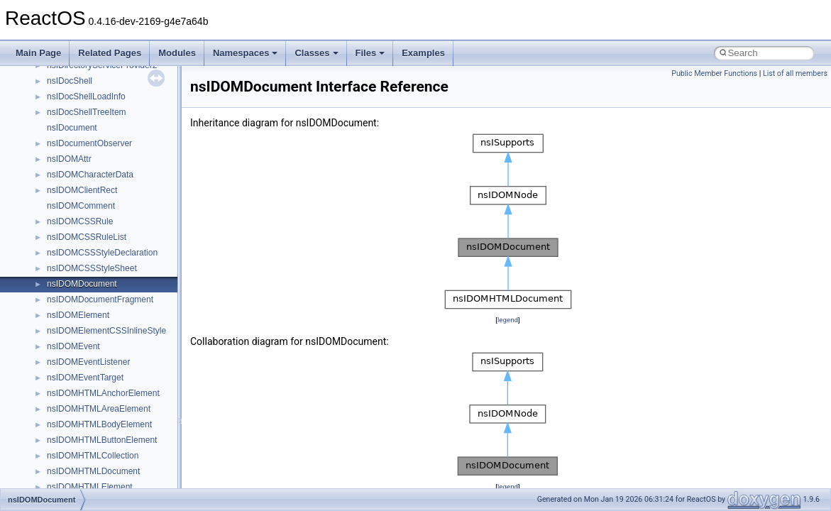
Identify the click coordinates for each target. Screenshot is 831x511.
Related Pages (109, 53)
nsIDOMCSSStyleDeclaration (102, 253)
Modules (177, 53)
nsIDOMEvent (73, 346)
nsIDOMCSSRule (80, 221)
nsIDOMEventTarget (85, 378)
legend (507, 320)
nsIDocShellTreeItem (86, 112)
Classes (316, 53)
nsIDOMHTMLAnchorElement (103, 393)
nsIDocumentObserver (89, 143)
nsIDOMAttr (69, 159)
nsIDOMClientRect (82, 190)
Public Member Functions (714, 73)
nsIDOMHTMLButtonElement (102, 440)
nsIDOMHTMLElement (90, 487)
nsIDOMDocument (82, 284)
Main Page (38, 53)
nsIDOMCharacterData (90, 175)
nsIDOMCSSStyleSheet (92, 268)
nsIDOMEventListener (88, 362)
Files (370, 53)
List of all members (795, 73)
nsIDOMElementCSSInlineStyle (106, 331)
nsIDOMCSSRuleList (86, 237)
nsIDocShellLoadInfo (86, 96)
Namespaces (245, 53)
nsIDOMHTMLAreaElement (98, 409)
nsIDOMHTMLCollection (92, 456)
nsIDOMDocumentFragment (100, 299)
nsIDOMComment (81, 206)
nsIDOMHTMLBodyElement (99, 424)
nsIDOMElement (78, 315)
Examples (423, 53)
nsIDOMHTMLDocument (93, 471)
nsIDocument (72, 128)
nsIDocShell (69, 81)
